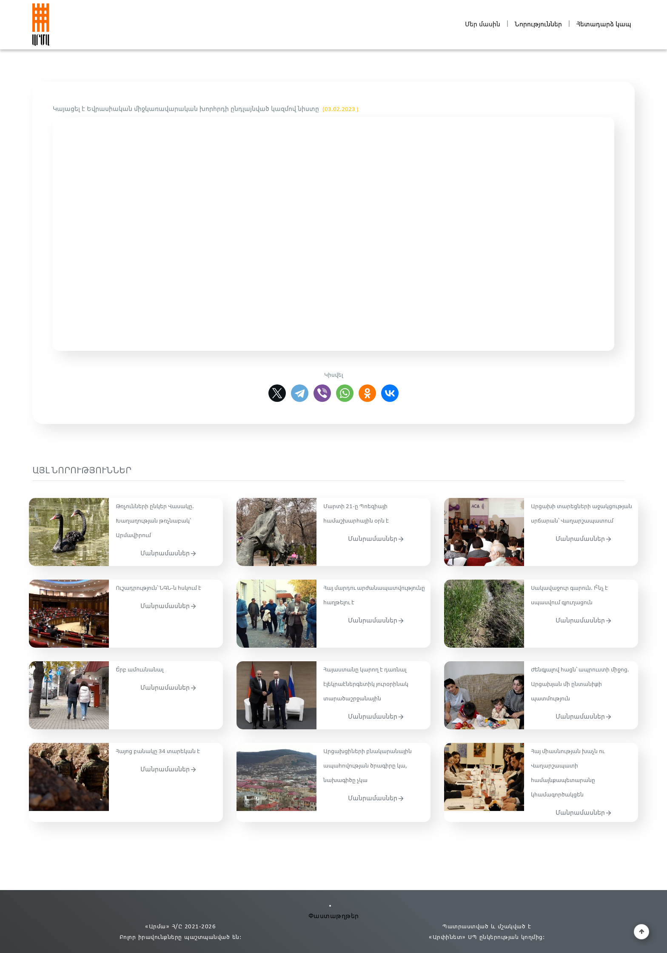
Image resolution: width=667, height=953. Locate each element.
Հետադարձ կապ (603, 24)
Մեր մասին (482, 24)
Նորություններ (538, 24)
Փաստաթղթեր (333, 916)
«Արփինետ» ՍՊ (453, 937)
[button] (641, 931)
